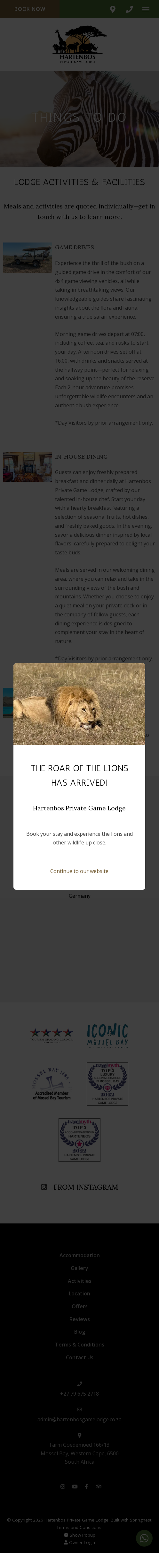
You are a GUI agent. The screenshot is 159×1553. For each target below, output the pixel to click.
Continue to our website (79, 871)
